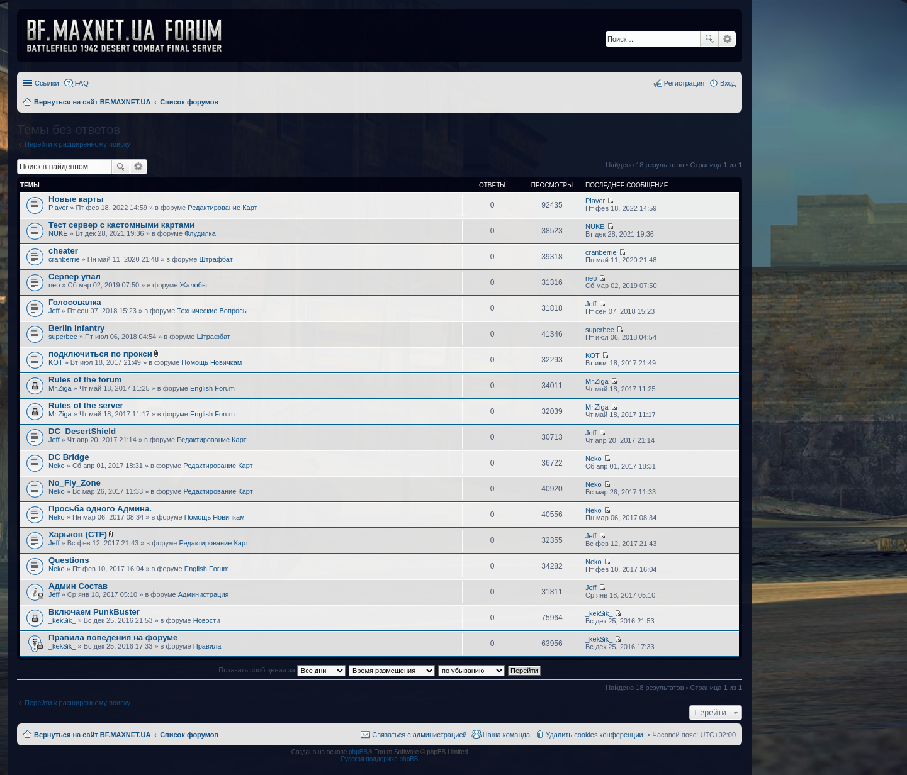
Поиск (709, 39)
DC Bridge (68, 457)
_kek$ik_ (62, 620)
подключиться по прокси (100, 354)
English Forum (212, 388)
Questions (68, 560)
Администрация (203, 594)
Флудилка (200, 233)
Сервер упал (74, 276)
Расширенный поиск (727, 39)
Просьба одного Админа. (100, 508)
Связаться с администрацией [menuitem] (419, 735)
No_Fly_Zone (74, 483)
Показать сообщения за (281, 670)
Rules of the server (85, 405)
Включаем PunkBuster (94, 611)
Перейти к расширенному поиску (77, 144)
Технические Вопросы (212, 311)
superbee (62, 336)
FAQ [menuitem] (82, 83)
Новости (206, 620)
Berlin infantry (76, 328)
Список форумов (189, 735)
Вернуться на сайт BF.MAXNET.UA (92, 735)
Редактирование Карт (222, 207)
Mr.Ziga (60, 388)
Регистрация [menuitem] (684, 83)
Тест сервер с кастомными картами (121, 225)
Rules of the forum (85, 379)
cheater (63, 250)
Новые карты (75, 199)
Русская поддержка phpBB (379, 758)
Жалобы (193, 285)
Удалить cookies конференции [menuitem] (594, 735)
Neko (56, 465)
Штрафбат (216, 259)
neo (54, 285)
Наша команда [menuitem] (506, 735)
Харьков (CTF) (77, 534)
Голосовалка (74, 302)
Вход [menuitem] (728, 83)
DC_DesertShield (82, 431)
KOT (55, 362)
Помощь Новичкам (211, 362)
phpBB (358, 752)
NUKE (58, 233)
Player (58, 207)
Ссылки (47, 83)
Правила (207, 646)
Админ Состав (78, 586)
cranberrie (64, 259)
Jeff (54, 311)
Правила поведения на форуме (112, 637)
